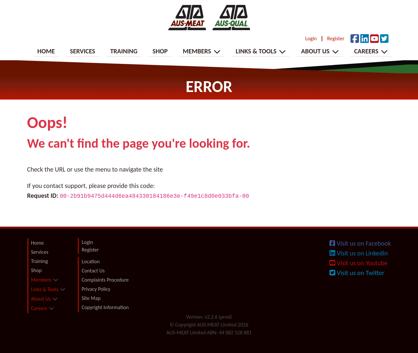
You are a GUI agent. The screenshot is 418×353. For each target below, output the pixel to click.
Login (311, 38)
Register (335, 38)
